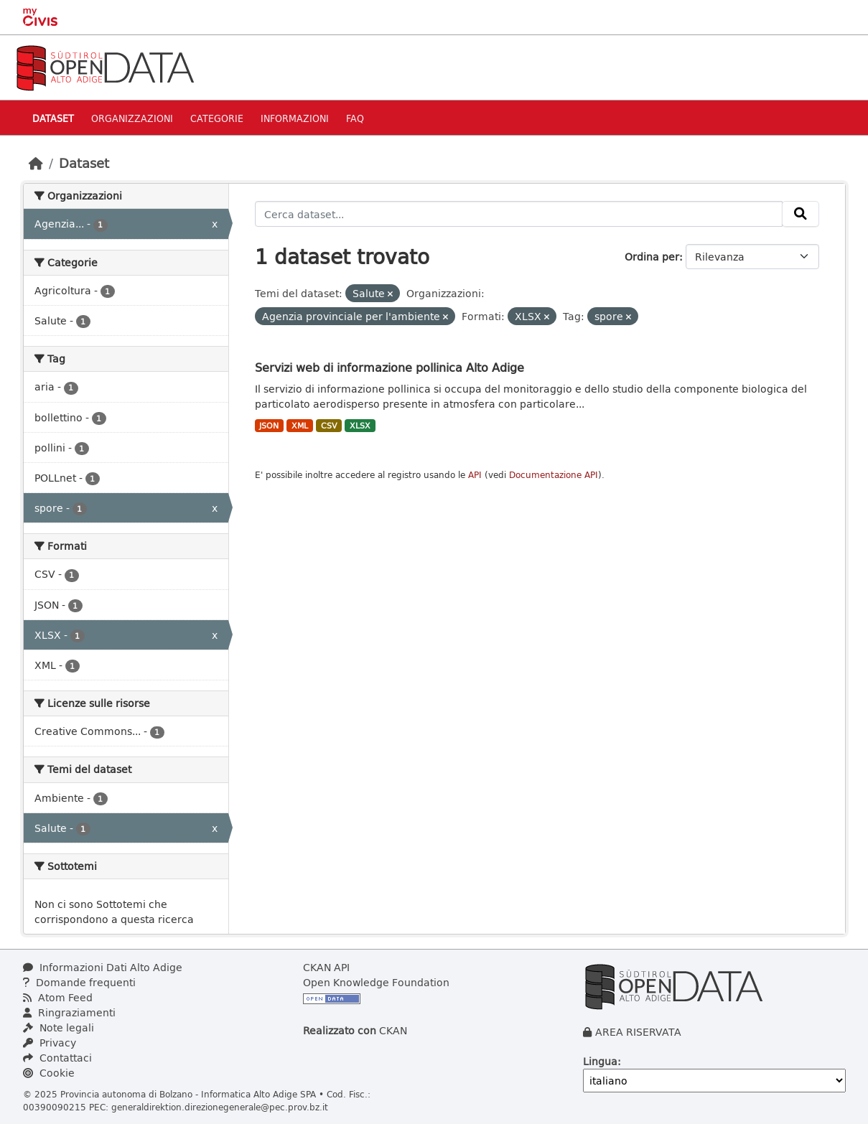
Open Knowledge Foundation (376, 982)
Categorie (216, 118)
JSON (269, 425)
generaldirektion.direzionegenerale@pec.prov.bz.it (219, 1106)
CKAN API (326, 967)
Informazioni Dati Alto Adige (102, 967)
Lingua (600, 1061)
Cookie (49, 1072)
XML (299, 425)
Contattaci (57, 1057)
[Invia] (800, 214)
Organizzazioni (132, 118)
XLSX (360, 425)
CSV (329, 425)
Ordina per (652, 256)
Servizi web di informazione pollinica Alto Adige (389, 367)
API (475, 475)
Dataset (53, 118)
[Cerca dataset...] (519, 214)
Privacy (49, 1042)
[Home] (36, 163)
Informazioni (295, 118)
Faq (355, 118)
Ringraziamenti (69, 1012)
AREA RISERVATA (638, 1031)
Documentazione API (553, 475)
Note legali (58, 1027)
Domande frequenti (79, 982)
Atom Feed (58, 997)
